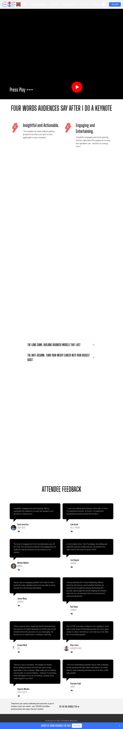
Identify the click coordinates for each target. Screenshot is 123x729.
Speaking (84, 4)
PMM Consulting (69, 4)
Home (24, 4)
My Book (95, 4)
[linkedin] (103, 4)
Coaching (54, 4)
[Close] (119, 725)
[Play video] (76, 87)
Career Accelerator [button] (38, 4)
